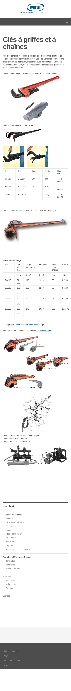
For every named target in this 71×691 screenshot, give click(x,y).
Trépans (9, 545)
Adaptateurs (10, 538)
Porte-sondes (11, 526)
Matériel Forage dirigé (12, 515)
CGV (6, 656)
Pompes (9, 588)
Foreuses (7, 576)
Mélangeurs (10, 584)
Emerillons (10, 541)
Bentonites (10, 561)
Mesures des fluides (14, 568)
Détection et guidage (14, 522)
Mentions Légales (12, 661)
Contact (6, 596)
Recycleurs (10, 580)
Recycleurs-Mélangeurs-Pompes (17, 557)
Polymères (10, 565)
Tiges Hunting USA (13, 534)
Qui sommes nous (12, 651)
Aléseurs (9, 518)
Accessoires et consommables (18, 549)
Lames (8, 530)
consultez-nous (44, 331)
